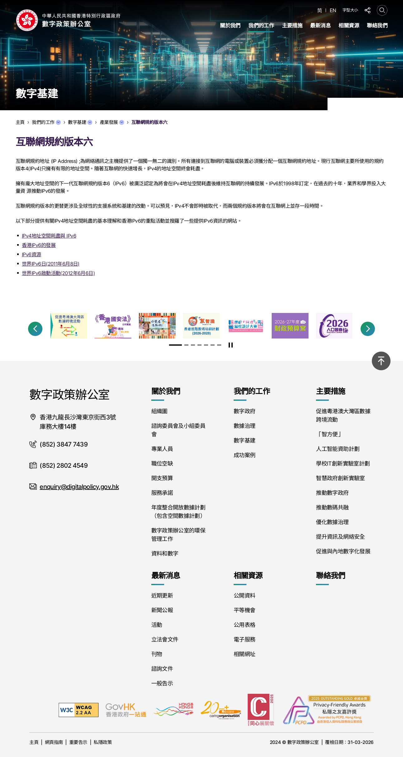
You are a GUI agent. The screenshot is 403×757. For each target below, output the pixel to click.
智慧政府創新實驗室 (340, 478)
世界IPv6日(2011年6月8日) (51, 264)
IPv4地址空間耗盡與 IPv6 (49, 236)
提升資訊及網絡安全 (340, 536)
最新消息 (320, 25)
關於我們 (230, 25)
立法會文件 (164, 639)
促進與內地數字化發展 (343, 551)
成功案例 (244, 455)
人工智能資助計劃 (337, 449)
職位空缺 (162, 463)
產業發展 (112, 122)
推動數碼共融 (332, 507)
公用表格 (244, 625)
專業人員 (162, 449)
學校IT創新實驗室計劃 (343, 463)
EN (333, 10)
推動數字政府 (332, 493)
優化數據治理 (332, 522)
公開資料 (244, 595)
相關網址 (244, 654)
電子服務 (244, 639)
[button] (35, 329)
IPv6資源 (31, 254)
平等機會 (244, 610)
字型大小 (350, 9)
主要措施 (292, 25)
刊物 (156, 654)
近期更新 (162, 595)
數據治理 (244, 426)
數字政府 (244, 411)
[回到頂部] (381, 361)
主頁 (33, 742)
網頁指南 (54, 742)
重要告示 (78, 742)
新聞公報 (162, 610)
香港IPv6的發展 (39, 245)
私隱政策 (103, 742)
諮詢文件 (162, 668)
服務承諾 (162, 493)
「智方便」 (329, 434)
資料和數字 (164, 553)
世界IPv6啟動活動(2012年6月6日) (58, 273)
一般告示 (162, 683)
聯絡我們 (377, 25)
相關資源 (348, 25)
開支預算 (162, 478)
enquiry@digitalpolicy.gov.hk (79, 486)
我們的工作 (261, 25)
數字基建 (80, 122)
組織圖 (159, 411)
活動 (156, 625)
